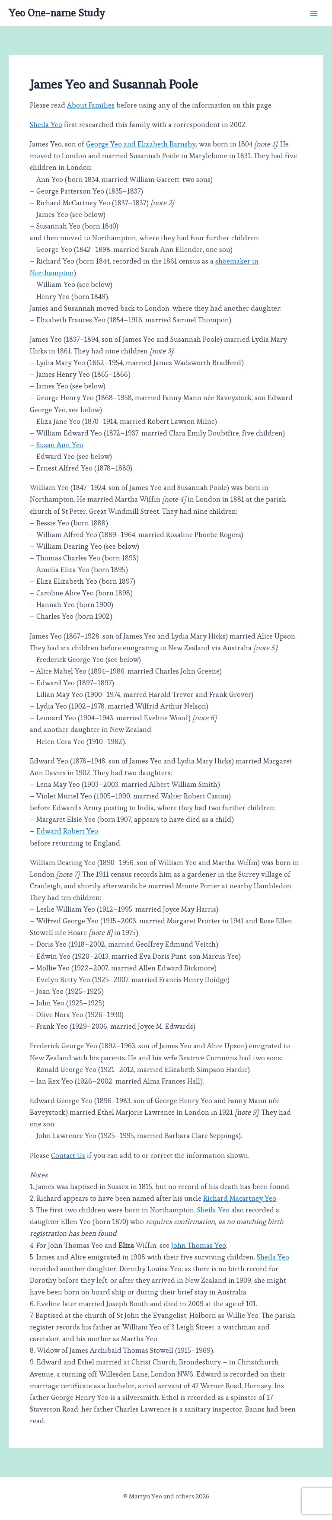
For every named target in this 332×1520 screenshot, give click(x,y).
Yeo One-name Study (57, 12)
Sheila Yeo (46, 124)
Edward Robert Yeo (67, 831)
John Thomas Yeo (198, 1245)
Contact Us (68, 1155)
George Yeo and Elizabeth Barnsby (141, 144)
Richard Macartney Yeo (239, 1198)
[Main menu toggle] (313, 13)
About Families (91, 105)
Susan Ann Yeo (59, 444)
